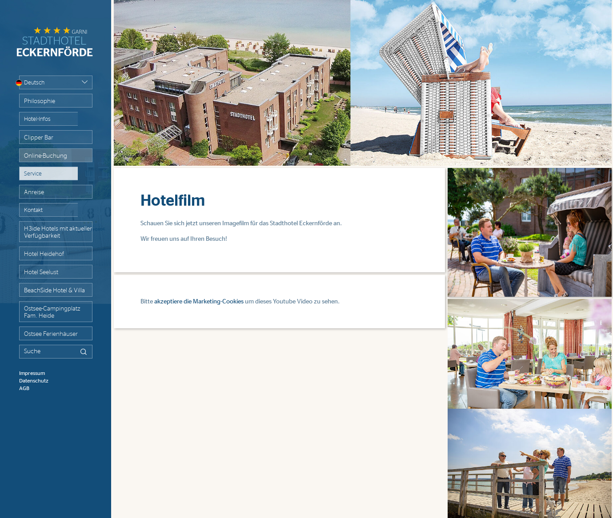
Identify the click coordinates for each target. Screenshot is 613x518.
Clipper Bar (38, 138)
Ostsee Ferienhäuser (51, 334)
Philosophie (39, 101)
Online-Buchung (45, 156)
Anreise (34, 192)
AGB (24, 388)
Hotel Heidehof (44, 254)
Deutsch (31, 83)
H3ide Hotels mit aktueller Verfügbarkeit (58, 232)
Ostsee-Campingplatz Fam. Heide (52, 312)
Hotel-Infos (37, 119)
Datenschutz (33, 380)
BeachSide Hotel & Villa (54, 290)
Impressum (32, 373)
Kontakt (33, 210)
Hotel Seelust (41, 272)
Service (33, 174)
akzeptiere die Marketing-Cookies (199, 302)
